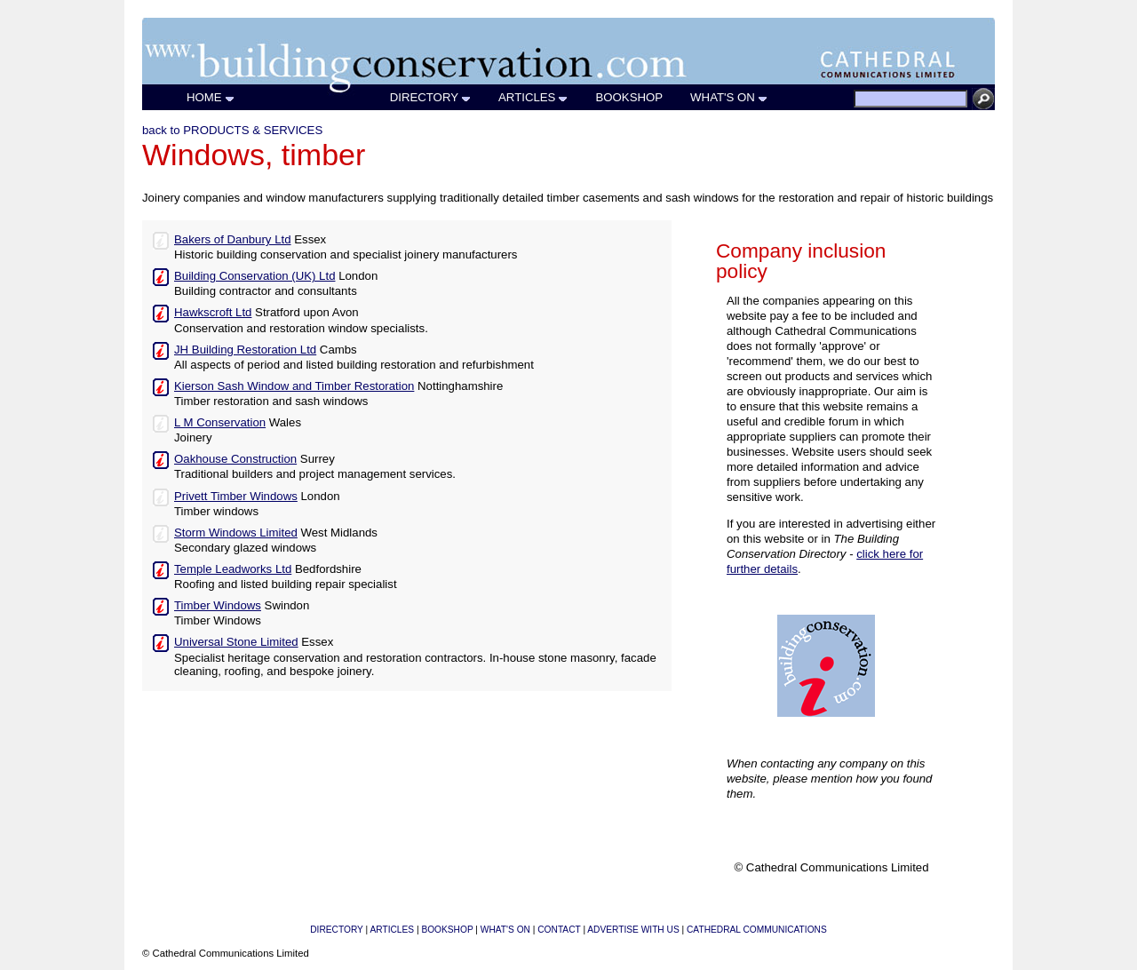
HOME (211, 97)
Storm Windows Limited (236, 532)
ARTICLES (533, 97)
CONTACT (558, 929)
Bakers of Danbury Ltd (232, 239)
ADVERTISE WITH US (633, 929)
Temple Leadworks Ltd (232, 569)
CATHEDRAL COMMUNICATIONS (757, 929)
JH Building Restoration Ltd (245, 349)
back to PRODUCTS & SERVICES (232, 130)
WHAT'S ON (729, 97)
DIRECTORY (431, 97)
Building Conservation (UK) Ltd (254, 275)
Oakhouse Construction (235, 458)
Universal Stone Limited (236, 641)
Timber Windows (217, 605)
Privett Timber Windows (236, 496)
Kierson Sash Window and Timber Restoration (294, 386)
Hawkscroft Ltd (212, 312)
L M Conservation (220, 422)
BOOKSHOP (629, 97)
